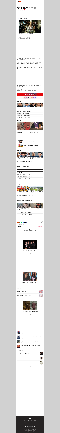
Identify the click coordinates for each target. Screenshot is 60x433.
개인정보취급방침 (30, 429)
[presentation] (28, 253)
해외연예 (18, 299)
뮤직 (28, 420)
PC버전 (35, 429)
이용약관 (26, 429)
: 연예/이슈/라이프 (21, 350)
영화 (31, 420)
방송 (17, 238)
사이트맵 (33, 429)
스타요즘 (18, 270)
